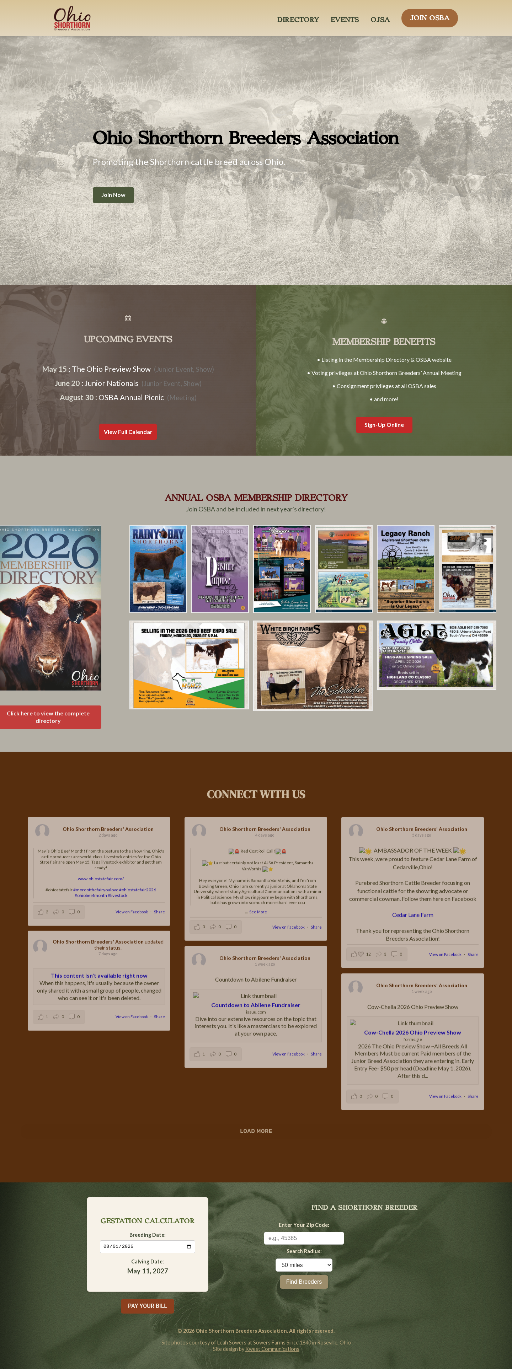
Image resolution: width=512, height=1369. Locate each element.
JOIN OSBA (430, 16)
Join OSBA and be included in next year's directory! (256, 509)
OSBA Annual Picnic (131, 397)
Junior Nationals (111, 383)
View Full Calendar (128, 431)
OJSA (380, 18)
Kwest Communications (272, 1349)
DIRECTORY (298, 18)
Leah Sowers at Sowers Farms (251, 1343)
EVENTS (345, 18)
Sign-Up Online (384, 424)
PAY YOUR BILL (147, 1306)
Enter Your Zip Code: (304, 1225)
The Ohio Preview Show (111, 368)
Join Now (113, 195)
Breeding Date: (147, 1234)
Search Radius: (304, 1251)
